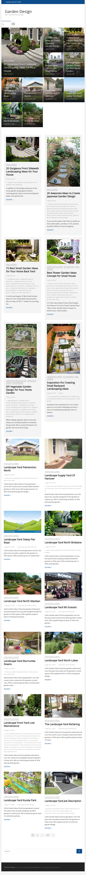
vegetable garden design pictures (20, 407)
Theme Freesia (28, 867)
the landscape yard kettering (67, 729)
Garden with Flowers (55, 267)
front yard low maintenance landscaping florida (22, 737)
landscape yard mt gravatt (67, 612)
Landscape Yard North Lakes (61, 660)
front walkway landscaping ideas (21, 184)
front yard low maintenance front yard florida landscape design (22, 735)
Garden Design (19, 11)
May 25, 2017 (8, 99)
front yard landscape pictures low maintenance (19, 734)
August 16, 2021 (50, 805)
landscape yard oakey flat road (27, 547)
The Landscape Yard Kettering (62, 724)
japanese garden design (55, 204)
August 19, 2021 (9, 669)
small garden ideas (13, 279)
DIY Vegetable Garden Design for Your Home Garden (73, 67)
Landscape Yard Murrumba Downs (19, 662)
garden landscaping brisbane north (56, 550)
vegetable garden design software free (21, 413)
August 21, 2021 (9, 124)
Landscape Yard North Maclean (32, 119)
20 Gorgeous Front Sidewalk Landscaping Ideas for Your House (20, 68)
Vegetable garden (12, 401)
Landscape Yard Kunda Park (20, 800)
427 (48, 835)
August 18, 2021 (9, 730)
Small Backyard (64, 397)
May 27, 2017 (50, 74)
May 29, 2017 (8, 74)
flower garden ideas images (60, 288)
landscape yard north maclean (27, 606)
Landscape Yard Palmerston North (32, 93)
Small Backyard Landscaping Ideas (65, 399)
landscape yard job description (55, 809)
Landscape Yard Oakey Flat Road (74, 95)
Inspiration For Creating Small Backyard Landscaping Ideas (11, 91)
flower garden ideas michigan (59, 293)
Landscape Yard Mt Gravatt (61, 607)
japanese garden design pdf (59, 211)
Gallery (61, 393)
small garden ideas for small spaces (20, 285)
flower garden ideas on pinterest (62, 297)
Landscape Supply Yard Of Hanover (52, 93)
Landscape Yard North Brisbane (11, 119)
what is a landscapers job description (63, 813)
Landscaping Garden (54, 377)
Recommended (69, 267)
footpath (10, 182)
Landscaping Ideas (53, 397)
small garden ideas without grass (21, 293)
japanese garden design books (60, 206)
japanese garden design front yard (61, 208)
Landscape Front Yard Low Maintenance (19, 724)
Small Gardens (9, 60)
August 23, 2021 (30, 99)
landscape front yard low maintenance (21, 747)
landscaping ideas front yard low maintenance (22, 748)
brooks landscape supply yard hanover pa (58, 486)
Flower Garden (53, 284)
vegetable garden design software (20, 412)
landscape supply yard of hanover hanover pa (63, 490)
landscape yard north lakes (67, 665)
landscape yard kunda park (26, 805)
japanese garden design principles (62, 215)
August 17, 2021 (50, 729)
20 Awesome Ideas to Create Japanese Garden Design (52, 42)
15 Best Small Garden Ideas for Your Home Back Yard (74, 42)
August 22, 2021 (51, 99)
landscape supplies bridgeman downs (16, 672)
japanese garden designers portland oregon (63, 217)
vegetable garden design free (20, 403)
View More (12, 200)
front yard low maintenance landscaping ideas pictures (21, 739)
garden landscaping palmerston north (16, 478)
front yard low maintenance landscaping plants (21, 742)
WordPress (37, 867)
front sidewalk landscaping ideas (23, 182)
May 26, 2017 (70, 74)
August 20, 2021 (30, 124)
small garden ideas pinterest (19, 288)
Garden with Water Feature (16, 381)
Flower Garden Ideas (64, 284)
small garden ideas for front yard (21, 284)
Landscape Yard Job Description (63, 801)
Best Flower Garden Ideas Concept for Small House (51, 67)
